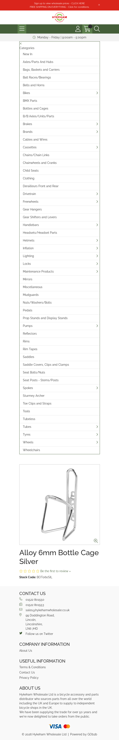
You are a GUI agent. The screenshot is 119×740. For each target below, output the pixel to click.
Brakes (27, 124)
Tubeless (29, 419)
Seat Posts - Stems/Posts (41, 380)
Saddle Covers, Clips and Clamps (46, 364)
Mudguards (31, 294)
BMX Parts (30, 100)
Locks (27, 263)
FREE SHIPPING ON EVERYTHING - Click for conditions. (59, 6)
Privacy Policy (29, 677)
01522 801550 (31, 599)
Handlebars (31, 225)
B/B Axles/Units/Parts (38, 116)
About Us (25, 650)
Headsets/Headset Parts (40, 232)
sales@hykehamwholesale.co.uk (44, 610)
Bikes (26, 93)
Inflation (28, 248)
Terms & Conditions (32, 667)
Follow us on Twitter (36, 634)
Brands (28, 131)
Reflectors (30, 333)
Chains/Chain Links (36, 155)
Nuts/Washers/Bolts (37, 302)
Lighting (28, 256)
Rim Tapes (30, 349)
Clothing (28, 178)
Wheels (28, 442)
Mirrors (27, 279)
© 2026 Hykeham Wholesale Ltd (44, 734)
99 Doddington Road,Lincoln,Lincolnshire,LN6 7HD (37, 621)
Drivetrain (29, 194)
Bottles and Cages (35, 108)
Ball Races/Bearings (37, 77)
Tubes (27, 426)
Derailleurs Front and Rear (41, 186)
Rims (26, 341)
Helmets (28, 240)
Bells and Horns (33, 85)
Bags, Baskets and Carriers (41, 69)
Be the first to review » (55, 571)
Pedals (27, 310)
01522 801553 (31, 605)
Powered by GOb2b (83, 734)
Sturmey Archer (33, 395)
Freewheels (30, 201)
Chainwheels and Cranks (40, 162)
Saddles (28, 357)
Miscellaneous (32, 287)
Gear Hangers (32, 209)
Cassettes (30, 147)
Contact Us (27, 672)
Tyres (26, 434)
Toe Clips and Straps (37, 403)
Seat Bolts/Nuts (34, 372)
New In (27, 54)
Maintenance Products (38, 271)
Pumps (28, 326)
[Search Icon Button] (97, 29)
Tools (26, 411)
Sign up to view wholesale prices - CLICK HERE (59, 3)
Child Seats (31, 170)
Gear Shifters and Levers (40, 217)
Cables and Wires (35, 139)
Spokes (28, 388)
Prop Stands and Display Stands (45, 318)
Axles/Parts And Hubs (38, 62)
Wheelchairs (31, 450)
